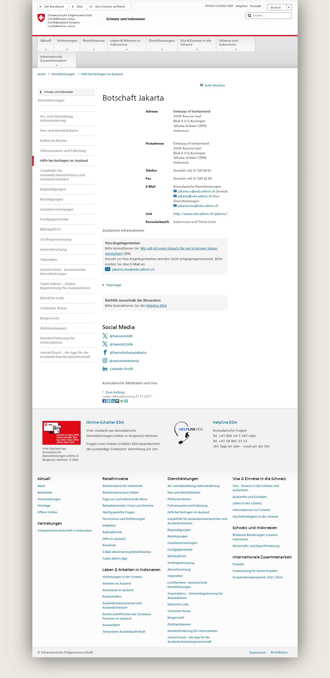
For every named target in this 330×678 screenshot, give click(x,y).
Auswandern (111, 625)
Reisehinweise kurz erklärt (120, 492)
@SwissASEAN (121, 344)
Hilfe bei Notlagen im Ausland (188, 512)
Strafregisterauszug (181, 563)
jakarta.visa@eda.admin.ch (198, 206)
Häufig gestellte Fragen (118, 512)
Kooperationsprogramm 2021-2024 (258, 577)
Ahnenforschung (179, 569)
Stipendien (175, 576)
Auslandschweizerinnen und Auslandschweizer (122, 605)
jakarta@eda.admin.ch (195, 196)
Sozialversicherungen (182, 543)
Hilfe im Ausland (113, 539)
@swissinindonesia (124, 361)
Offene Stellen (47, 512)
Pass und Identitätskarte (184, 492)
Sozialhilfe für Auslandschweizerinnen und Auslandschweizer (197, 521)
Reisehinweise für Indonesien (122, 486)
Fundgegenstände (180, 549)
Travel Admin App (114, 558)
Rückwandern (111, 596)
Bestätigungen (178, 536)
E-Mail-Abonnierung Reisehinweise (126, 552)
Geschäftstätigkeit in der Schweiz (255, 516)
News (41, 486)
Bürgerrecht (176, 617)
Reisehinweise (93, 45)
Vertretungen (67, 45)
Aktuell (46, 45)
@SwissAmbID (121, 336)
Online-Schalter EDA (105, 422)
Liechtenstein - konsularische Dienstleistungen (187, 585)
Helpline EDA (156, 305)
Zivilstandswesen (179, 624)
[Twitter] (109, 401)
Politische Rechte (179, 499)
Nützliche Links (178, 604)
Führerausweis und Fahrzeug (187, 506)
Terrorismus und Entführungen (123, 519)
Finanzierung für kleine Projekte (255, 571)
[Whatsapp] (122, 401)
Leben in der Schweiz (247, 503)
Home (41, 74)
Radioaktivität (112, 532)
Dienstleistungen (161, 45)
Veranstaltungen (48, 499)
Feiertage (114, 285)
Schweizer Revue (179, 611)
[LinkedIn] (113, 401)
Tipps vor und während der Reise (124, 499)
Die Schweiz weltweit (110, 6)
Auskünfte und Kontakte (250, 497)
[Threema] (118, 401)
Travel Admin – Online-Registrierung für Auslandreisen (195, 596)
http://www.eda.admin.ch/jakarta (201, 214)
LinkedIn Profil (121, 369)
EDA (79, 6)
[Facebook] (104, 401)
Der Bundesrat (54, 6)
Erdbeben (109, 525)
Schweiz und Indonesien (236, 45)
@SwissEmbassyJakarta (128, 352)
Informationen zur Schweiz (251, 510)
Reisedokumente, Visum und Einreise (127, 506)
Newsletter (44, 492)
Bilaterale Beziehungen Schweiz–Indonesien (256, 537)
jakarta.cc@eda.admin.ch (196, 191)
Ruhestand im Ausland (117, 590)
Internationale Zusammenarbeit (57, 61)
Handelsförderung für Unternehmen (192, 631)
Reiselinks (109, 545)
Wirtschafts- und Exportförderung (256, 546)
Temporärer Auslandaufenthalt (123, 632)
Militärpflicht (177, 556)
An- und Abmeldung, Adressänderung (194, 486)
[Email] (126, 401)
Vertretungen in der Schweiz (122, 577)
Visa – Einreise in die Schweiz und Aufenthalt (256, 488)
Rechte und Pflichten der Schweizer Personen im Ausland (126, 616)
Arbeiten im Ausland (116, 583)
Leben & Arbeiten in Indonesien (127, 45)
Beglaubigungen (179, 530)
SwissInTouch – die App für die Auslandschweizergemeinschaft (189, 640)
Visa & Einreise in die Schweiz (197, 45)
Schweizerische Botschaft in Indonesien (64, 531)
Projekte (238, 564)
